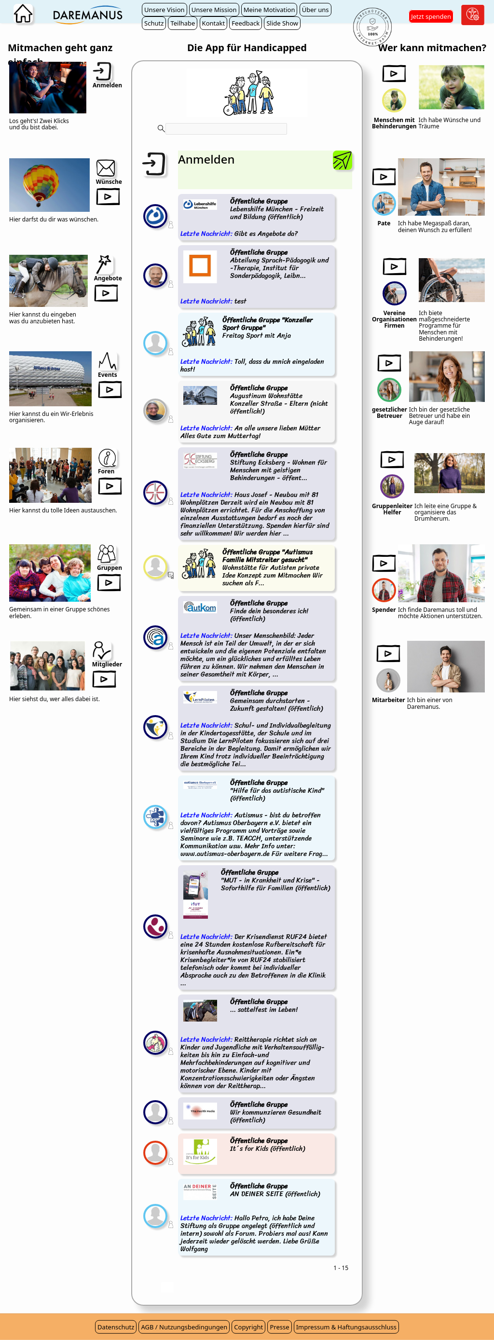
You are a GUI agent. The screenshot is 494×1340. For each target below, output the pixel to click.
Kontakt (213, 23)
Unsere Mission (214, 9)
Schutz (154, 23)
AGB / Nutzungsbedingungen (184, 1327)
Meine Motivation (269, 9)
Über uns (315, 9)
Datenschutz (115, 1327)
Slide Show (282, 23)
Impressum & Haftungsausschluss (346, 1327)
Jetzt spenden (431, 16)
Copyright (248, 1327)
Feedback (246, 23)
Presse (279, 1327)
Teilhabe (182, 23)
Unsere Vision (164, 9)
